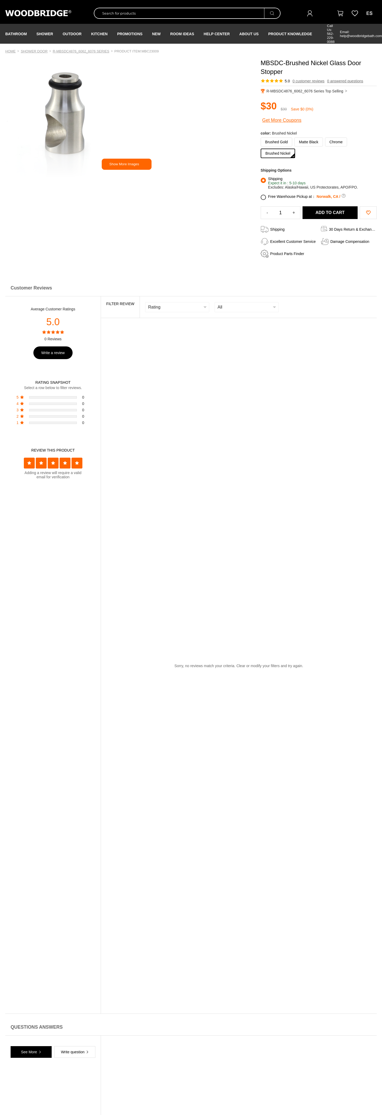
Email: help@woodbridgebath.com (361, 34)
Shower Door (34, 51)
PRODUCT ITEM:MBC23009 (136, 51)
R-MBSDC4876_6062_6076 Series (81, 51)
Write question (73, 1052)
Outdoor (72, 34)
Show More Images (124, 164)
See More (29, 1052)
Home (10, 51)
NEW (156, 34)
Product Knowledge (290, 34)
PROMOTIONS (130, 34)
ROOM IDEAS (182, 34)
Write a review (53, 353)
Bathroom (16, 34)
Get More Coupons (281, 120)
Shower (44, 34)
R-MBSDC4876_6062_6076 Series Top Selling (304, 91)
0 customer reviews (308, 81)
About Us (249, 34)
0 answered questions (345, 81)
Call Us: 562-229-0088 (331, 34)
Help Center (217, 34)
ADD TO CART (330, 212)
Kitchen (99, 34)
